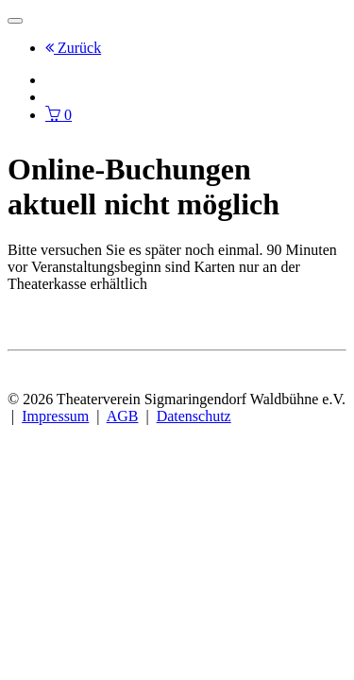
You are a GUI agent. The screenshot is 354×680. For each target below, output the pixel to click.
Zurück (73, 48)
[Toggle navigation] (15, 21)
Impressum (55, 416)
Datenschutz (194, 416)
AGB (123, 416)
